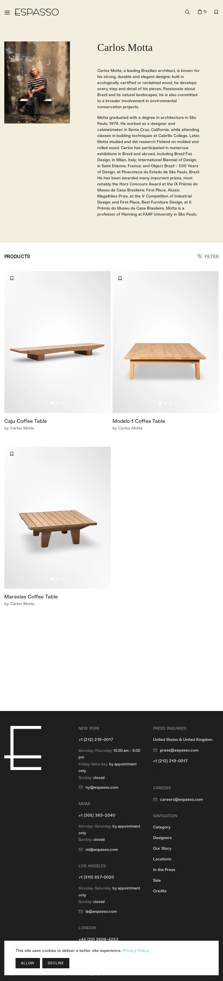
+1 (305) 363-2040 (97, 815)
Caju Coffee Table (25, 421)
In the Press (164, 869)
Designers (162, 837)
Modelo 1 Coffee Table (139, 421)
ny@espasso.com (101, 787)
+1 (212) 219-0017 (96, 739)
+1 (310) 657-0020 (96, 877)
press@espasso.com (179, 750)
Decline (56, 963)
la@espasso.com (101, 911)
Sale (157, 880)
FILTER (212, 256)
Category (162, 827)
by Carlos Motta (19, 428)
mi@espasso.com (101, 849)
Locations (162, 859)
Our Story (162, 848)
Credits (160, 891)
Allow (28, 963)
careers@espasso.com (181, 799)
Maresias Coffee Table (31, 597)
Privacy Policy (136, 950)
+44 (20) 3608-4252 (99, 939)
